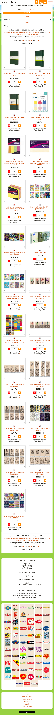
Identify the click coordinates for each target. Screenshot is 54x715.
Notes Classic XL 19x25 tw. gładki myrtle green (14, 74)
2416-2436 (22, 32)
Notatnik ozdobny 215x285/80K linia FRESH (40, 341)
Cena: (27, 22)
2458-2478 (36, 32)
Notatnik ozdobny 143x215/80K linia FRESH (40, 473)
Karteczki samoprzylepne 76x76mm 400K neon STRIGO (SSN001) (14, 208)
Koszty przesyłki (27, 699)
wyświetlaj (25, 43)
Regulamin (27, 701)
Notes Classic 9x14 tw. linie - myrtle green (14, 118)
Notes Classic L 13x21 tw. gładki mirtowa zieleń (39, 74)
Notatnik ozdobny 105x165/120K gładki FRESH (14, 253)
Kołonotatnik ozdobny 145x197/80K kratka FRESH (14, 341)
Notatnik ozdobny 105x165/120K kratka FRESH (40, 429)
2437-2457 (29, 32)
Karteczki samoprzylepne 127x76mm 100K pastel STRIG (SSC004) (40, 163)
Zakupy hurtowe (27, 696)
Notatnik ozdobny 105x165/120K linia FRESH (14, 517)
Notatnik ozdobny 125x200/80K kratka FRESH (14, 429)
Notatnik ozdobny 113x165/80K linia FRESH (14, 473)
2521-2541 (22, 34)
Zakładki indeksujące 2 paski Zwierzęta (39, 118)
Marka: (27, 16)
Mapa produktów (27, 706)
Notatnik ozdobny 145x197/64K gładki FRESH (40, 208)
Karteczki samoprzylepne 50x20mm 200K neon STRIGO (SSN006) (14, 163)
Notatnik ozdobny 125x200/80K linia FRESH (40, 385)
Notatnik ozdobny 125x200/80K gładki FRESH (40, 297)
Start (27, 694)
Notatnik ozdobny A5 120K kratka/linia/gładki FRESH (14, 297)
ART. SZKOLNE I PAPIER (29, 9)
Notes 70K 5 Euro (40, 253)
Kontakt (27, 704)
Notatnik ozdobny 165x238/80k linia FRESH (14, 385)
